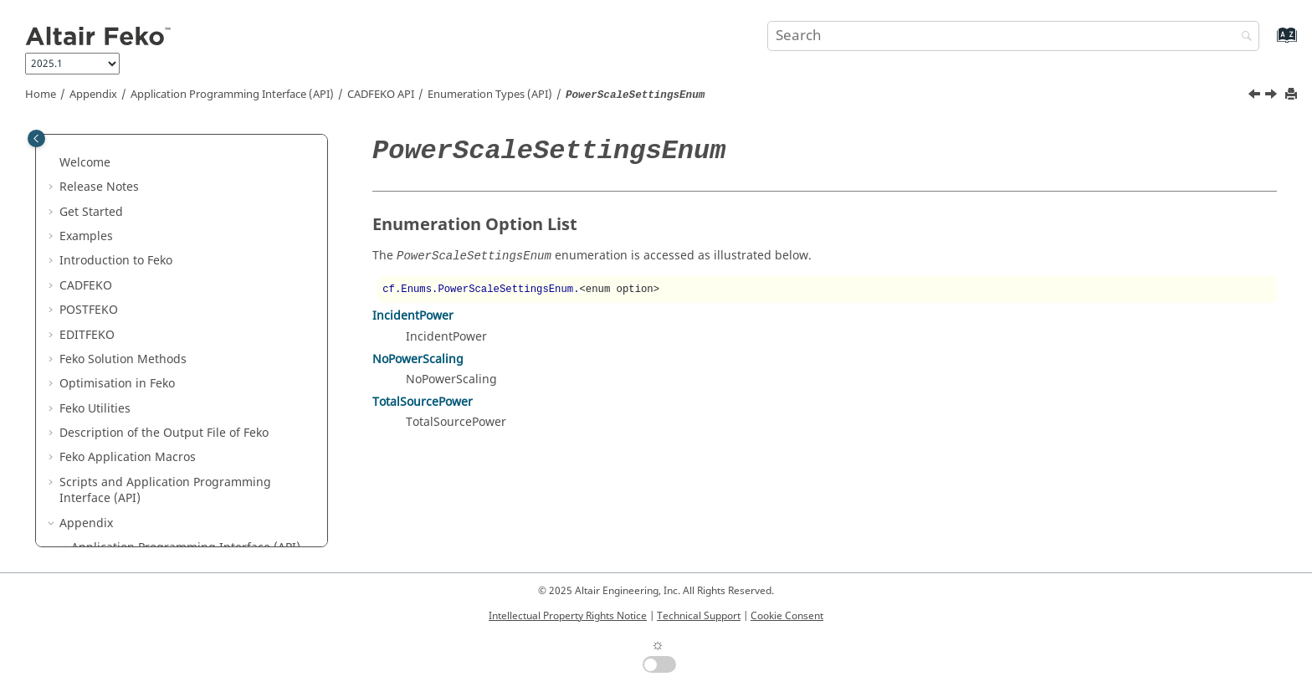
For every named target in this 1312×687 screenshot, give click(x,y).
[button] (99, 138)
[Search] (1242, 37)
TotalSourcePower (422, 402)
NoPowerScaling (418, 359)
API (380, 94)
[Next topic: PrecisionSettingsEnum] (1272, 96)
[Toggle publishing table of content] (36, 138)
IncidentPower (413, 316)
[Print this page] (1292, 95)
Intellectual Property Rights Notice (568, 615)
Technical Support (699, 615)
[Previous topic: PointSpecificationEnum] (1256, 96)
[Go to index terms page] (1269, 43)
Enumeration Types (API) (490, 94)
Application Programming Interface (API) (232, 94)
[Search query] (1013, 36)
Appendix (93, 94)
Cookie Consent (787, 615)
